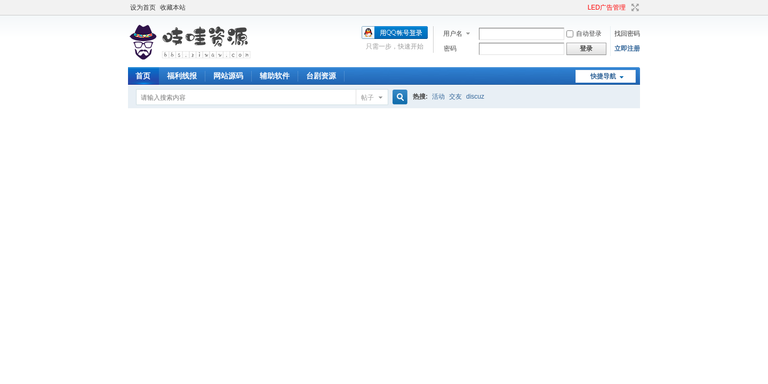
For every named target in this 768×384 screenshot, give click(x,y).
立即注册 (627, 48)
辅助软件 (275, 75)
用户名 (452, 33)
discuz (475, 96)
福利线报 (182, 75)
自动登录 (584, 33)
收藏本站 (173, 7)
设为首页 (143, 7)
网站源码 (228, 75)
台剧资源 (321, 75)
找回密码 (627, 33)
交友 (455, 96)
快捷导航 (603, 76)
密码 (450, 48)
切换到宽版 (634, 7)
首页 (142, 75)
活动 (438, 96)
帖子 (367, 97)
